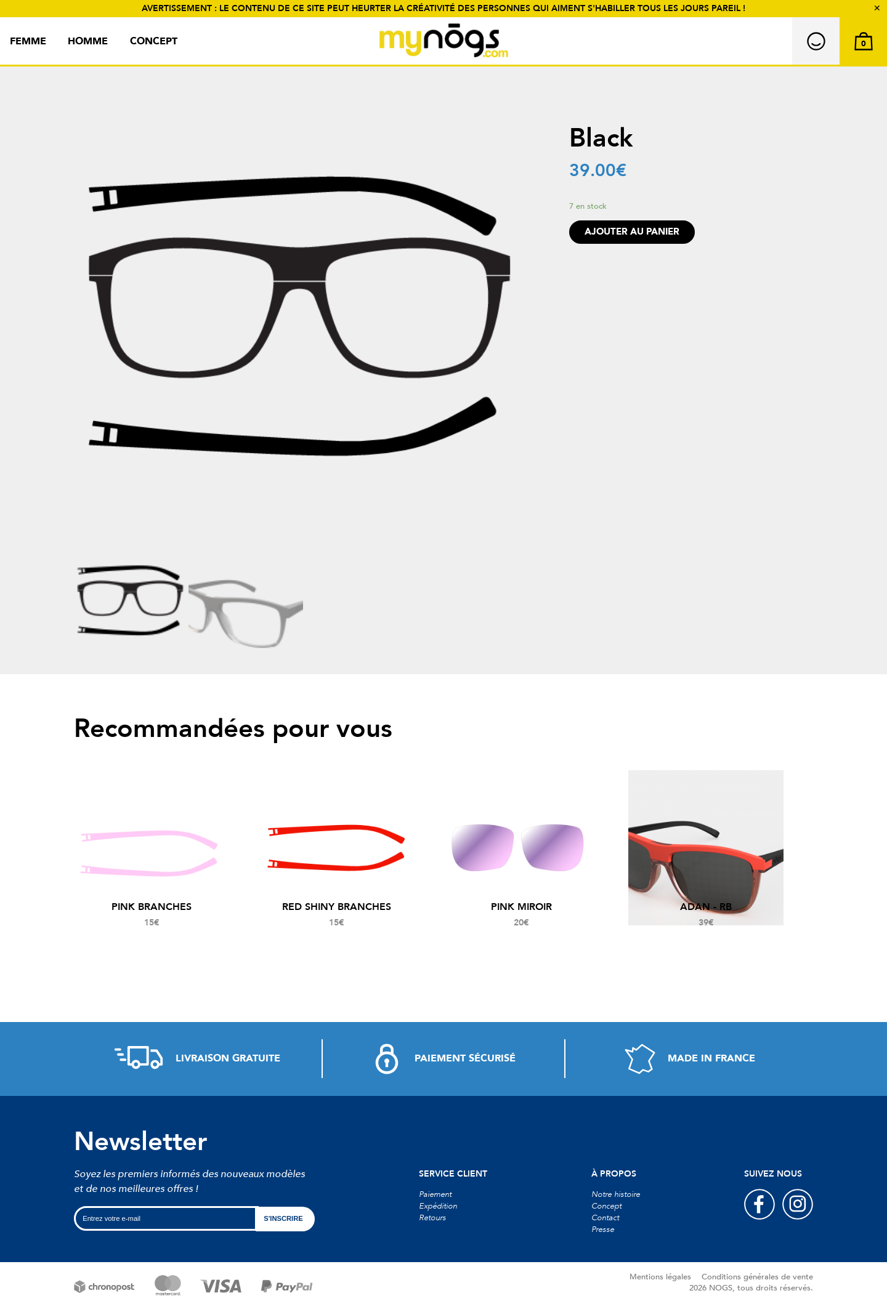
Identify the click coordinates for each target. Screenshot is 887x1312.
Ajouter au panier (632, 231)
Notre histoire (615, 1194)
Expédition (438, 1206)
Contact (605, 1217)
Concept (153, 41)
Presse (602, 1229)
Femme (28, 41)
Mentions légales (660, 1276)
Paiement (435, 1194)
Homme (88, 41)
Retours (432, 1217)
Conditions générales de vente (757, 1276)
